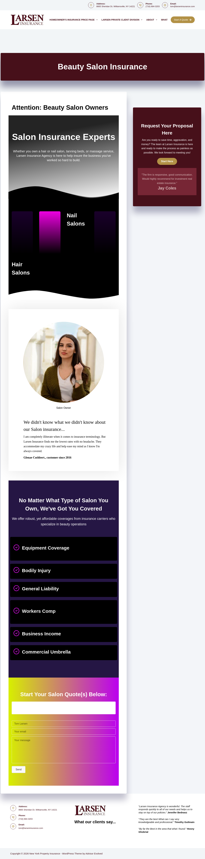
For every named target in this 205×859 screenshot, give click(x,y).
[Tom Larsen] (64, 724)
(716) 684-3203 (153, 6)
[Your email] (64, 731)
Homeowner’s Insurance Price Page (74, 20)
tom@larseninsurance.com (182, 6)
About (152, 20)
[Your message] (64, 749)
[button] (18, 769)
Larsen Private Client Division (123, 20)
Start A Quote (183, 19)
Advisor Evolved (93, 853)
